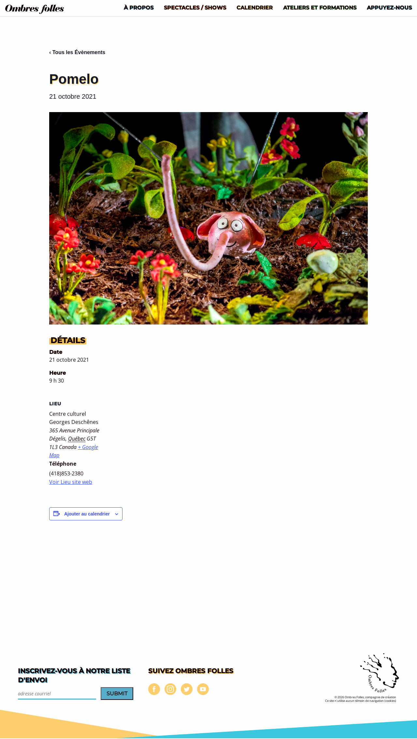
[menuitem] (139, 7)
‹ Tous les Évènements (77, 52)
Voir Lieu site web (70, 481)
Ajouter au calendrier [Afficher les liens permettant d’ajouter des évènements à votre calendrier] (87, 513)
